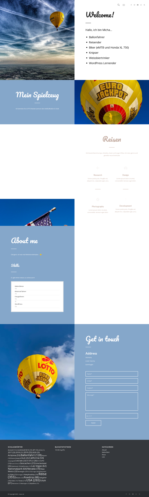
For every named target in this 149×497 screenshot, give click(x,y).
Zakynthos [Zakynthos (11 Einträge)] (34, 483)
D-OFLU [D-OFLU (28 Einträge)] (32, 460)
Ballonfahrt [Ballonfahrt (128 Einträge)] (31, 455)
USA (103, 457)
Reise (104, 455)
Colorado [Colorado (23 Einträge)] (20, 460)
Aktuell (104, 450)
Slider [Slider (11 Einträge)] (14, 481)
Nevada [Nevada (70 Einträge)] (33, 468)
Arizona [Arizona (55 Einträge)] (14, 455)
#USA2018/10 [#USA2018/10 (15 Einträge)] (25, 450)
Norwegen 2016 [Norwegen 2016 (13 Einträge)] (25, 471)
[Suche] (118, 5)
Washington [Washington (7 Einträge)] (25, 483)
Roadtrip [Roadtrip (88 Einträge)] (31, 477)
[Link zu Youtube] (137, 4)
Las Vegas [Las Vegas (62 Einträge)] (39, 465)
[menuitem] (118, 5)
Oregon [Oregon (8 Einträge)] (35, 471)
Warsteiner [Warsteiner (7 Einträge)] (16, 483)
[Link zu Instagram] (134, 4)
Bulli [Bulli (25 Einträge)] (25, 458)
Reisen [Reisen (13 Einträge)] (20, 478)
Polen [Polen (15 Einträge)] (13, 474)
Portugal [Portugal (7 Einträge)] (20, 474)
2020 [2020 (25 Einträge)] (36, 452)
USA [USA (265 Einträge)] (33, 480)
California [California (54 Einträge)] (36, 457)
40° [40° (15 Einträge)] (35, 450)
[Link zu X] (144, 4)
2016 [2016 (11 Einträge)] (41, 450)
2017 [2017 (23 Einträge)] (11, 452)
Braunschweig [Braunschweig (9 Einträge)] (16, 458)
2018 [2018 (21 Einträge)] (19, 452)
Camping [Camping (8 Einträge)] (11, 461)
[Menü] (124, 5)
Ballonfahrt (105, 452)
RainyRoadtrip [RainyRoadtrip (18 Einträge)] (31, 474)
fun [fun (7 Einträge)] (18, 463)
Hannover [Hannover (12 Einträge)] (16, 466)
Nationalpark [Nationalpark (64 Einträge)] (17, 468)
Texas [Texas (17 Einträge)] (22, 481)
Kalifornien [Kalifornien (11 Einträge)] (26, 466)
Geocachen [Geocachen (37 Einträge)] (27, 463)
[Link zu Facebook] (131, 4)
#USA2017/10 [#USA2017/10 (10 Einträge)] (13, 450)
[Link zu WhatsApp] (141, 4)
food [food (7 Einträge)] (13, 463)
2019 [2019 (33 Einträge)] (28, 452)
